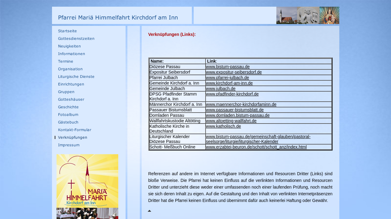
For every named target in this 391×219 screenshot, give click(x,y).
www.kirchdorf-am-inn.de (229, 83)
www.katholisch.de (223, 126)
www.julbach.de (220, 88)
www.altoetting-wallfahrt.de (231, 120)
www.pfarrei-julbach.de (227, 77)
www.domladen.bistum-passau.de (237, 115)
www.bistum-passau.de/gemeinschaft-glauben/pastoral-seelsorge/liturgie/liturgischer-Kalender (258, 139)
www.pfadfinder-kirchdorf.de (232, 94)
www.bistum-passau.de (228, 66)
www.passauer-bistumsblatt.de (235, 109)
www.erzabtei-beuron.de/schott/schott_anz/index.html (256, 146)
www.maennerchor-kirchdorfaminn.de (241, 104)
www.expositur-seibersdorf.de (234, 72)
